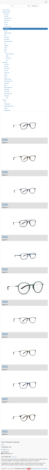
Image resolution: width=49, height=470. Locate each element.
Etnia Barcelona (8, 41)
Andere (4, 100)
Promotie (6, 96)
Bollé (5, 85)
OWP (5, 49)
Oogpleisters (7, 110)
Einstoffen (6, 39)
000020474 (5, 432)
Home (2, 444)
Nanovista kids (8, 93)
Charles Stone (7, 18)
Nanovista (8, 58)
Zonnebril (4, 62)
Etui (5, 102)
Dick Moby (6, 20)
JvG (5, 43)
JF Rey (6, 24)
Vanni (5, 77)
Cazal (5, 47)
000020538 (5, 205)
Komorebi (6, 37)
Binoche (6, 16)
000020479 (5, 334)
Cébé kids (6, 91)
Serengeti (6, 83)
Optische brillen (6, 12)
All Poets (6, 14)
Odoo (29, 468)
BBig (7, 56)
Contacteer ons (5, 449)
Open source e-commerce (40, 468)
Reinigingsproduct (8, 106)
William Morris (7, 33)
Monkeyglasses (8, 87)
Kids (5, 52)
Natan (5, 31)
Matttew (6, 45)
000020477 (5, 399)
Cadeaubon (7, 104)
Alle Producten (6, 10)
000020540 (5, 140)
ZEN (5, 35)
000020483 (5, 270)
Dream (6, 22)
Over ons (14, 456)
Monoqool (6, 28)
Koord (5, 108)
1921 (7, 97)
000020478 (5, 367)
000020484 (5, 237)
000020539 (5, 172)
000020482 (5, 302)
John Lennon (7, 26)
